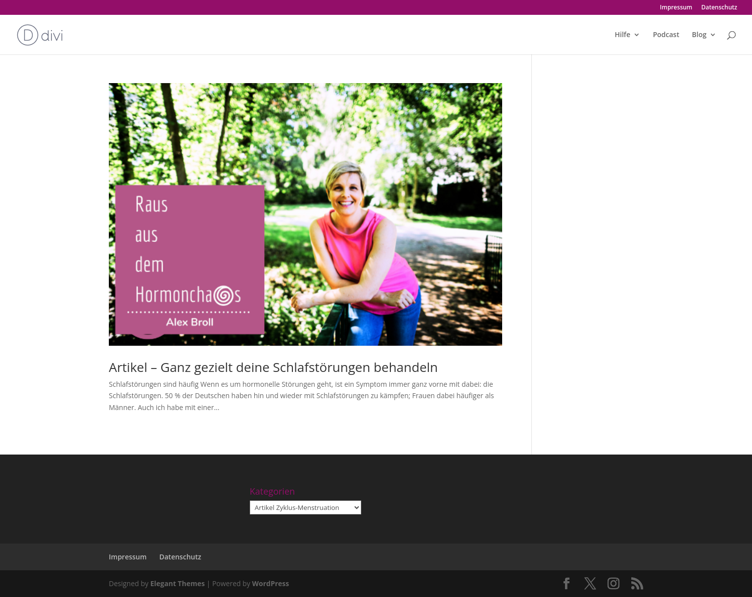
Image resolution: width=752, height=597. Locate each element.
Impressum (676, 7)
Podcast (666, 35)
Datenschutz (719, 7)
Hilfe (622, 35)
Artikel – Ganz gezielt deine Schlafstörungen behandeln (273, 367)
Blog (699, 35)
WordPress (270, 583)
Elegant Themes (177, 583)
